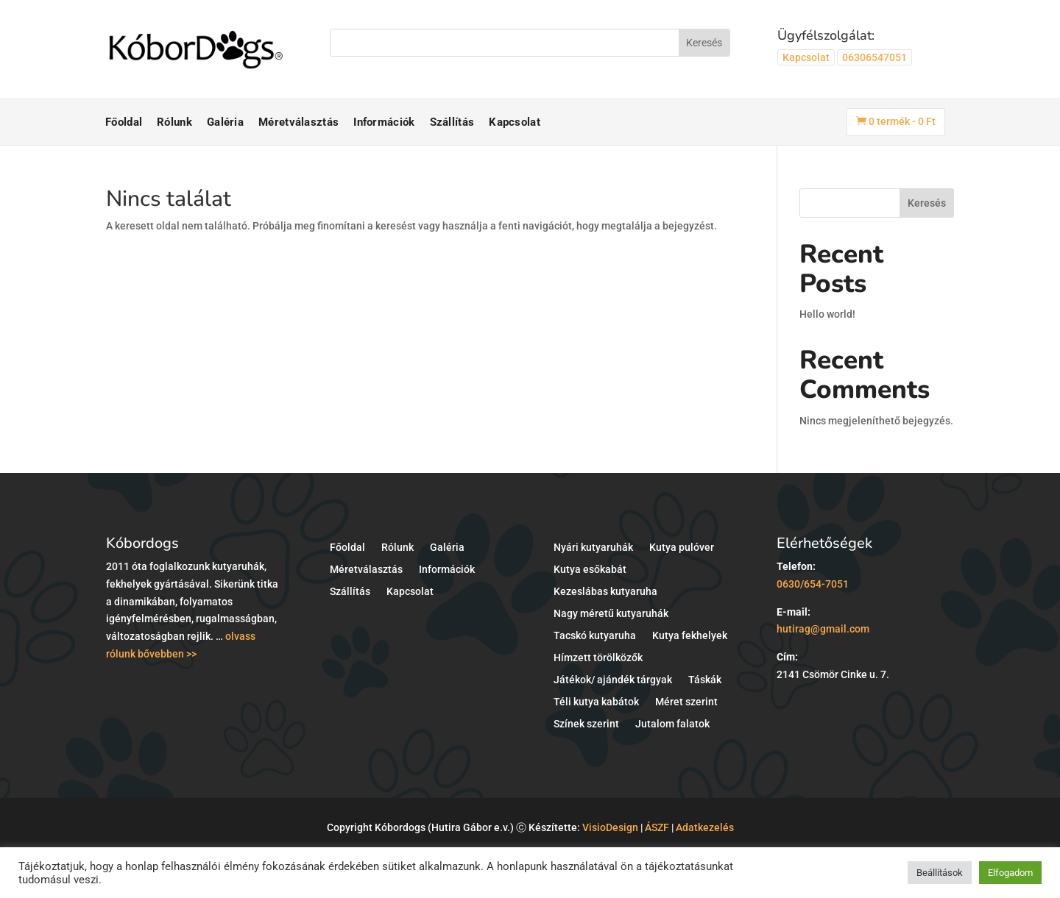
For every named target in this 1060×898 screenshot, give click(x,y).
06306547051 (874, 57)
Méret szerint (686, 702)
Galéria (225, 122)
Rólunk (174, 122)
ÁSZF (657, 827)
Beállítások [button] (939, 872)
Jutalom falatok (672, 724)
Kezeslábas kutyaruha (605, 591)
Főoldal (123, 122)
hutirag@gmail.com (823, 629)
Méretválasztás (298, 122)
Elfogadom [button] (1010, 872)
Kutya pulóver (681, 547)
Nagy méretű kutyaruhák (611, 613)
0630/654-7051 (813, 584)
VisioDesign (610, 827)
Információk (383, 122)
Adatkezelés (705, 827)
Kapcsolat (806, 57)
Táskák (704, 679)
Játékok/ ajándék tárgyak (613, 679)
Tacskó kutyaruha (595, 635)
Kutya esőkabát (590, 569)
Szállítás (452, 122)
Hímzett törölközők (598, 657)
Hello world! (827, 314)
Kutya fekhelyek (689, 635)
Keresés (927, 203)
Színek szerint (586, 724)
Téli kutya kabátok (596, 702)
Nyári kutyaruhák (593, 547)
